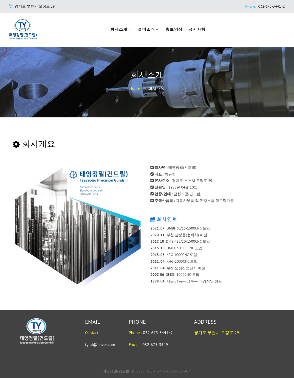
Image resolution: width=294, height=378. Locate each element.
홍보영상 (179, 29)
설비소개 (151, 29)
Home (134, 88)
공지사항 (202, 29)
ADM (187, 371)
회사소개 (124, 29)
